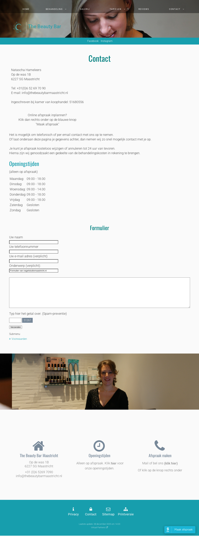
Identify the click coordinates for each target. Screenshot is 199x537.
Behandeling (54, 9)
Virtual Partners (98, 527)
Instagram (106, 41)
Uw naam (16, 237)
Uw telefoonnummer (23, 247)
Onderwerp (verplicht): (25, 266)
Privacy (73, 514)
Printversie (126, 514)
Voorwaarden (19, 338)
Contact (174, 9)
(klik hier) (171, 463)
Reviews (143, 9)
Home (26, 9)
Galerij (85, 9)
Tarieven (115, 9)
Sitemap (108, 514)
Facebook (93, 41)
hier (113, 463)
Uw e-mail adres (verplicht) (28, 256)
